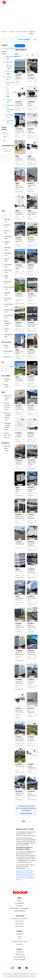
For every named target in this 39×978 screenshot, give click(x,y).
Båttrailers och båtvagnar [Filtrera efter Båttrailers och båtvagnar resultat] (8, 65)
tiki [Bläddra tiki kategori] (20, 879)
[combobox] (8, 39)
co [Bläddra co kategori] (33, 876)
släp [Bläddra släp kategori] (26, 871)
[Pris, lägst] (3, 366)
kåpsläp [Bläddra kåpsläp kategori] (32, 874)
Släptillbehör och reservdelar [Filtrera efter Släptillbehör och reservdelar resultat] (8, 108)
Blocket (4, 31)
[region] (20, 66)
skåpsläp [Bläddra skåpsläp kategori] (18, 874)
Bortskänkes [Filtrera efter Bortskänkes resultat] (7, 352)
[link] (8, 48)
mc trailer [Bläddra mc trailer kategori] (26, 872)
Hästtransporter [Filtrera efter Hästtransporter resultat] (8, 73)
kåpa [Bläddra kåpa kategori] (30, 872)
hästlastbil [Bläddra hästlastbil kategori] (25, 874)
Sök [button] (11, 366)
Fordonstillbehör (21, 31)
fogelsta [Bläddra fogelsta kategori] (29, 876)
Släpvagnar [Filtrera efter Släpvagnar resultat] (8, 116)
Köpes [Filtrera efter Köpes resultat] (7, 357)
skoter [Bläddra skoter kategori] (18, 878)
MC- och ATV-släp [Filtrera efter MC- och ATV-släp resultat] (8, 92)
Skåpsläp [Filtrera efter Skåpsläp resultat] (8, 101)
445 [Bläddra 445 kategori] (21, 878)
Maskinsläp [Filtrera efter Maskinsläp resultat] (8, 84)
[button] (35, 39)
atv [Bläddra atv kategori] (17, 876)
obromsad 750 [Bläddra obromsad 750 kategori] (22, 876)
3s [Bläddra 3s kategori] (28, 874)
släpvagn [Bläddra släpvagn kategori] (30, 871)
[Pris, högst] (6, 366)
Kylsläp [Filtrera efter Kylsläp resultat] (8, 78)
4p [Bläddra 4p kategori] (24, 871)
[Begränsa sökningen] (6, 215)
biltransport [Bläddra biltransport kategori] (19, 872)
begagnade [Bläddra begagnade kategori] (19, 871)
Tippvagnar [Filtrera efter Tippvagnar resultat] (8, 122)
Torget (11, 31)
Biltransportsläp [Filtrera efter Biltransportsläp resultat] (8, 58)
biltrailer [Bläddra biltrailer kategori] (25, 878)
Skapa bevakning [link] (26, 813)
